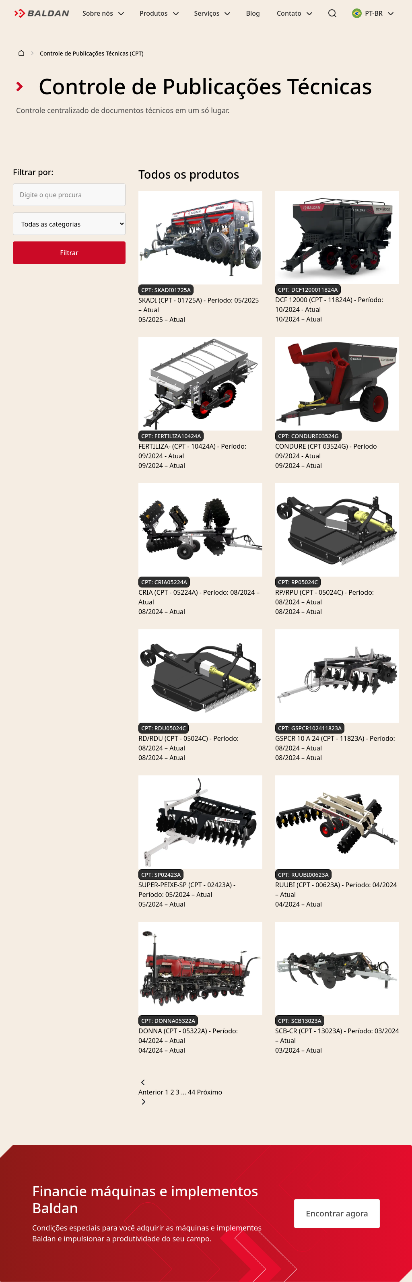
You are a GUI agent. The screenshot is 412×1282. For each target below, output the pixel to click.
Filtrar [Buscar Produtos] (69, 252)
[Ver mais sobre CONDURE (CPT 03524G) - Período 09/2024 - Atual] (337, 451)
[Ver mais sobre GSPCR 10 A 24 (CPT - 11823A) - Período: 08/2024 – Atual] (337, 743)
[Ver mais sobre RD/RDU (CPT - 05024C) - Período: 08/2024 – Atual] (200, 743)
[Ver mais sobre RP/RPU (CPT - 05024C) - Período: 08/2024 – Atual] (337, 597)
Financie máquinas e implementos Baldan (145, 1199)
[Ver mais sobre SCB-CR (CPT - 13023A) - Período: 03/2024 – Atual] (337, 1035)
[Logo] (40, 13)
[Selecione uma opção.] (69, 223)
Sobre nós (104, 13)
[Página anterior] (268, 1087)
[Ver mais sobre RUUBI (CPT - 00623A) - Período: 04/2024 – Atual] (337, 889)
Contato (295, 13)
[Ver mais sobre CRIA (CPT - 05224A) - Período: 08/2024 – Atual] (200, 597)
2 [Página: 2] (172, 1092)
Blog (253, 13)
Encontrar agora (337, 1213)
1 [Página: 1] (167, 1092)
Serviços (213, 13)
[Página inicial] (21, 53)
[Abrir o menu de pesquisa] (332, 13)
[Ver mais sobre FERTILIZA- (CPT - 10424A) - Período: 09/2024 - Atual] (200, 451)
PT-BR (376, 15)
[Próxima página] (268, 1097)
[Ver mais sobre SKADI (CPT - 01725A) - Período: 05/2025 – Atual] (200, 305)
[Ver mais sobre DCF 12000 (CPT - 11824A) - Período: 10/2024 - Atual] (337, 304)
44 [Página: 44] (192, 1092)
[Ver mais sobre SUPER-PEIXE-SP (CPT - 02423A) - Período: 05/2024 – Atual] (200, 889)
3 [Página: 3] (178, 1092)
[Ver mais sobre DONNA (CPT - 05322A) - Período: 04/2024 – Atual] (200, 1035)
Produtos (160, 13)
